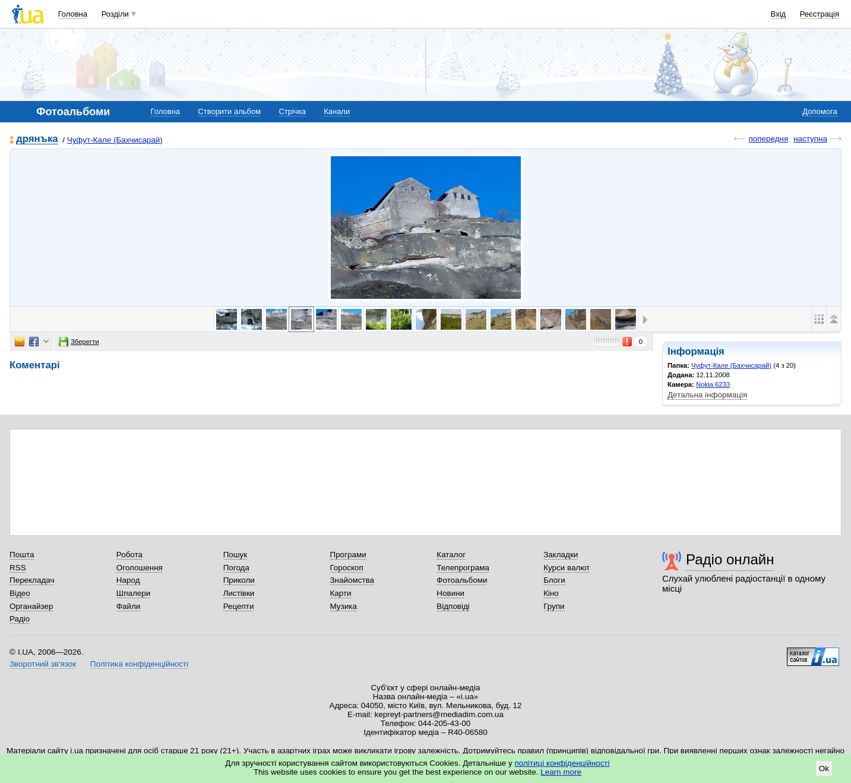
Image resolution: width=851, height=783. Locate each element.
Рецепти (238, 606)
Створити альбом (229, 111)
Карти (340, 593)
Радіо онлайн (730, 559)
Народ (128, 580)
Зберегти (79, 341)
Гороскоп (346, 567)
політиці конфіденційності (562, 763)
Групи (553, 606)
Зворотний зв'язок (43, 663)
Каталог (451, 554)
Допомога (819, 111)
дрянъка (37, 139)
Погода (236, 567)
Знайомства (352, 580)
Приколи (239, 580)
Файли (128, 606)
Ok (824, 768)
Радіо (20, 618)
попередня (768, 138)
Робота (129, 554)
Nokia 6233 (713, 384)
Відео (20, 593)
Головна (72, 14)
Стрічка (292, 111)
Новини (450, 593)
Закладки (560, 554)
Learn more (560, 772)
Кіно (551, 593)
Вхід (778, 14)
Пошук (235, 554)
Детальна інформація (707, 394)
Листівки (239, 593)
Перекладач (32, 580)
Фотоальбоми (461, 580)
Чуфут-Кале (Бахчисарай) (115, 139)
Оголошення (139, 567)
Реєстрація (819, 14)
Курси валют (566, 567)
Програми (348, 554)
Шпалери (133, 593)
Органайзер (31, 606)
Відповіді (453, 606)
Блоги (554, 580)
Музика (343, 606)
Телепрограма (462, 567)
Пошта (22, 554)
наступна (810, 138)
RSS (18, 567)
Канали (337, 111)
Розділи (115, 14)
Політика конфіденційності (139, 663)
